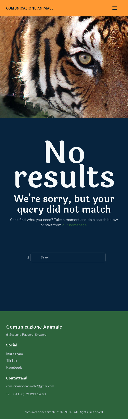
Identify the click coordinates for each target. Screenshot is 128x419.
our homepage (74, 225)
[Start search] (27, 257)
